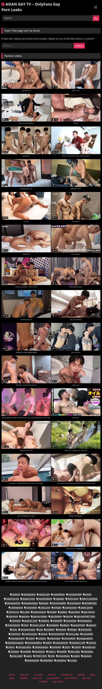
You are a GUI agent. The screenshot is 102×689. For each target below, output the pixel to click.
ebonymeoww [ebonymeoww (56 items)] (39, 612)
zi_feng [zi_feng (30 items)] (73, 660)
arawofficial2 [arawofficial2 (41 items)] (59, 594)
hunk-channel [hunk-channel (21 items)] (14, 625)
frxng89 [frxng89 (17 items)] (53, 612)
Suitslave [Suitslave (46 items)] (15, 651)
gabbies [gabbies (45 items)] (63, 612)
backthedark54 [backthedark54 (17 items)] (45, 599)
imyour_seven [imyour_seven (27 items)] (39, 625)
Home (12, 674)
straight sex (67, 674)
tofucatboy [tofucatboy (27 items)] (88, 651)
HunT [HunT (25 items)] (26, 625)
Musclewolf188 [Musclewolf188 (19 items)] (58, 634)
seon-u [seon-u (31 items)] (11, 647)
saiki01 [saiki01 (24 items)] (48, 643)
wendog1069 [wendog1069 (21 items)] (33, 660)
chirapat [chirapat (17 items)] (57, 607)
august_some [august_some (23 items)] (29, 599)
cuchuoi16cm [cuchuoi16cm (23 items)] (71, 607)
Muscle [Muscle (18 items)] (44, 634)
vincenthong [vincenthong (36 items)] (64, 656)
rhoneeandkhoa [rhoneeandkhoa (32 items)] (35, 643)
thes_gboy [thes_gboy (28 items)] (75, 651)
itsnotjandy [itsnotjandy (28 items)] (54, 625)
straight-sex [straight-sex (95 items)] (90, 647)
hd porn (52, 674)
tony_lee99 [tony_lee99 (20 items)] (17, 656)
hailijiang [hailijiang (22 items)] (45, 621)
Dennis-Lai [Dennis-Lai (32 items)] (14, 612)
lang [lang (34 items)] (41, 629)
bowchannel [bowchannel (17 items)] (75, 603)
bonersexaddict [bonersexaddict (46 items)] (59, 603)
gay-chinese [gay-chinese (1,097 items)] (89, 612)
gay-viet (86, 678)
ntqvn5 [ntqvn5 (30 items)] (32, 638)
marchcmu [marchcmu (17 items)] (16, 634)
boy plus (38, 674)
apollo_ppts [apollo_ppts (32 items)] (44, 594)
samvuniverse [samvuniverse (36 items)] (62, 643)
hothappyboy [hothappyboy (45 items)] (86, 621)
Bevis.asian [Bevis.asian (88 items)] (73, 599)
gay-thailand (53, 678)
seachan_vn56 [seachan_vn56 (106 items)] (78, 643)
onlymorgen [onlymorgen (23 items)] (55, 638)
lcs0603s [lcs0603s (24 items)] (51, 629)
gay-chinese (71, 678)
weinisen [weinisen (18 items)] (88, 656)
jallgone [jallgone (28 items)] (66, 625)
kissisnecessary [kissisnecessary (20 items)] (28, 629)
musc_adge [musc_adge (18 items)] (74, 634)
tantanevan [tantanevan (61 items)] (40, 651)
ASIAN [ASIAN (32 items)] (88, 594)
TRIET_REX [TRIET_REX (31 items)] (41, 656)
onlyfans (23, 678)
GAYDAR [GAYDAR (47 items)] (16, 621)
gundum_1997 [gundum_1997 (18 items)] (31, 621)
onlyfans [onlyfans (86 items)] (42, 638)
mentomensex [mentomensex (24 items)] (30, 634)
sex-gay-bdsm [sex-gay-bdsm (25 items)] (24, 647)
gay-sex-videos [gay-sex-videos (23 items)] (40, 616)
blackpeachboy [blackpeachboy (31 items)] (31, 603)
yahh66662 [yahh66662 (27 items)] (48, 660)
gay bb (81, 674)
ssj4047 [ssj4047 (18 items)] (77, 647)
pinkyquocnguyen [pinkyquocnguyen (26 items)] (16, 643)
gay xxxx (37, 678)
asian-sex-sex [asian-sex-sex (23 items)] (12, 599)
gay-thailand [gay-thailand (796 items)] (56, 616)
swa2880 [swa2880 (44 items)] (27, 651)
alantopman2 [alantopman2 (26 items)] (30, 594)
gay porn (24, 674)
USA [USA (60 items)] (53, 656)
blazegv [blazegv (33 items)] (45, 603)
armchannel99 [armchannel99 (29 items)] (75, 594)
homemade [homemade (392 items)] (71, 621)
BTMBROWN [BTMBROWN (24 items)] (91, 603)
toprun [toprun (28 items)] (29, 656)
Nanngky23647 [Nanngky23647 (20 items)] (18, 638)
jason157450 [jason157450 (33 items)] (79, 625)
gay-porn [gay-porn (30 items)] (26, 616)
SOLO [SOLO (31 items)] (67, 647)
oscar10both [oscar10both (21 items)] (70, 638)
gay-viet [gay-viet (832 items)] (69, 616)
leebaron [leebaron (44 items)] (62, 629)
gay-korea (58, 681)
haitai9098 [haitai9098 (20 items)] (57, 621)
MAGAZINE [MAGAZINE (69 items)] (86, 629)
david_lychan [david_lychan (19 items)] (87, 607)
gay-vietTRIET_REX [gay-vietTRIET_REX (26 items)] (86, 616)
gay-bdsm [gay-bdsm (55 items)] (75, 612)
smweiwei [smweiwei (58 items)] (56, 647)
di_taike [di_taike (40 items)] (26, 612)
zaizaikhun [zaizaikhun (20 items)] (61, 660)
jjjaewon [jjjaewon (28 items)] (92, 625)
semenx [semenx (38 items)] (92, 643)
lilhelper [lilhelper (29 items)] (73, 629)
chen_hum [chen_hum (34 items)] (45, 607)
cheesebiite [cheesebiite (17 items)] (32, 607)
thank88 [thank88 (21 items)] (63, 651)
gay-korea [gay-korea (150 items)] (13, 616)
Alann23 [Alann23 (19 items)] (16, 594)
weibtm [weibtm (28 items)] (76, 656)
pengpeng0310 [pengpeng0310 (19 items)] (86, 638)
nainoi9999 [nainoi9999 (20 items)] (88, 634)
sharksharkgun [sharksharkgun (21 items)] (41, 647)
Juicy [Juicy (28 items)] (15, 629)
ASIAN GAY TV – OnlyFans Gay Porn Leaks (30, 7)
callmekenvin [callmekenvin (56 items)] (17, 607)
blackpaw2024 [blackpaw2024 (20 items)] (13, 603)
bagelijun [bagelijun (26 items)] (60, 599)
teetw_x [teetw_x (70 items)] (52, 651)
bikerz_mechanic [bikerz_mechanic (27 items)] (90, 599)
